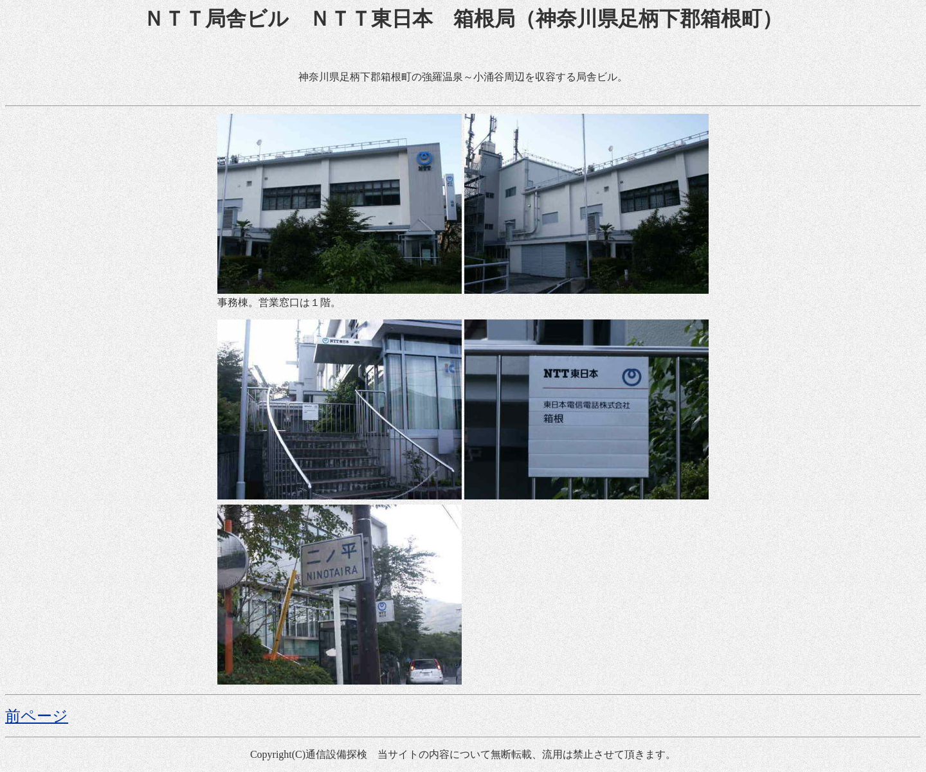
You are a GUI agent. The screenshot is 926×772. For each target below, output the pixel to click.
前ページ (36, 716)
